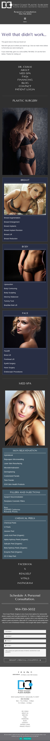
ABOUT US (25, 713)
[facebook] (18, 672)
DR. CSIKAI (25, 711)
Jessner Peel (9, 531)
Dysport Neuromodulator (13, 497)
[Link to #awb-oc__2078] (25, 18)
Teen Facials (9, 480)
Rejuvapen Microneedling (14, 459)
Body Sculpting (10, 293)
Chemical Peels (10, 523)
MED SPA (25, 383)
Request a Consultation (25, 12)
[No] (48, 737)
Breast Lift (8, 234)
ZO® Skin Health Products (14, 484)
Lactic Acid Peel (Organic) (14, 535)
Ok (21, 738)
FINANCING (25, 719)
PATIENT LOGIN (25, 724)
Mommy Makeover (11, 297)
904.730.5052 (25, 14)
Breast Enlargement (11, 222)
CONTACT (25, 722)
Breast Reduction (10, 239)
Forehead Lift (9, 359)
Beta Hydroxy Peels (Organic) (15, 548)
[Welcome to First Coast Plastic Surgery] (25, 1)
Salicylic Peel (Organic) (13, 544)
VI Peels (7, 527)
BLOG (25, 720)
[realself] (28, 672)
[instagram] (31, 672)
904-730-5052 (25, 609)
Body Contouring (10, 288)
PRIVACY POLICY (25, 726)
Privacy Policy (27, 738)
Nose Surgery (9, 368)
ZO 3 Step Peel (10, 556)
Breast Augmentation (12, 218)
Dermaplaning (9, 472)
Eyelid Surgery (9, 363)
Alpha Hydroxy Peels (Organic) (16, 539)
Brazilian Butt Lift (10, 305)
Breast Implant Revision (13, 230)
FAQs (25, 717)
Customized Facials (11, 476)
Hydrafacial (8, 455)
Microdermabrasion (11, 468)
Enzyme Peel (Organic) (13, 552)
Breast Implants (10, 226)
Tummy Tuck (9, 301)
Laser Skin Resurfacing (13, 463)
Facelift (7, 351)
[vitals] (24, 672)
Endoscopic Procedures (13, 372)
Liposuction (8, 284)
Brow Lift (7, 355)
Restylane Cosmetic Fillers (14, 501)
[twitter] (21, 672)
